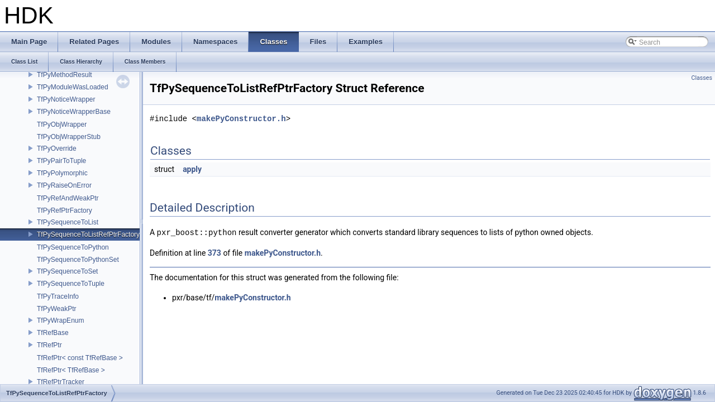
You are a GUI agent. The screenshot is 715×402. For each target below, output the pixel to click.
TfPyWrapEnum (60, 320)
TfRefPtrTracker (60, 382)
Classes (702, 78)
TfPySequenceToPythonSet (78, 260)
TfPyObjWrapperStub (69, 137)
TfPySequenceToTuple (70, 284)
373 (214, 252)
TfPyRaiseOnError (64, 185)
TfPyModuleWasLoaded (72, 87)
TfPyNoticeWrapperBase (74, 112)
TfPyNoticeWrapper (66, 99)
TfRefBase (53, 333)
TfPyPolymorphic (62, 173)
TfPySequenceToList (67, 222)
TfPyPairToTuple (61, 161)
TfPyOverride (57, 148)
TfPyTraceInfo (58, 296)
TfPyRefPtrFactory (64, 210)
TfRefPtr (49, 345)
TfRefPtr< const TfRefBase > (80, 358)
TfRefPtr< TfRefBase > (71, 370)
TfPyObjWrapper (62, 124)
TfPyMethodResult (64, 75)
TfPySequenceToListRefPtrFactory (88, 234)
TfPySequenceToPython (73, 247)
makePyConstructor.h (241, 118)
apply (192, 169)
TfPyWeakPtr (56, 309)
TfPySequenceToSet (67, 271)
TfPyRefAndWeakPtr (67, 198)
